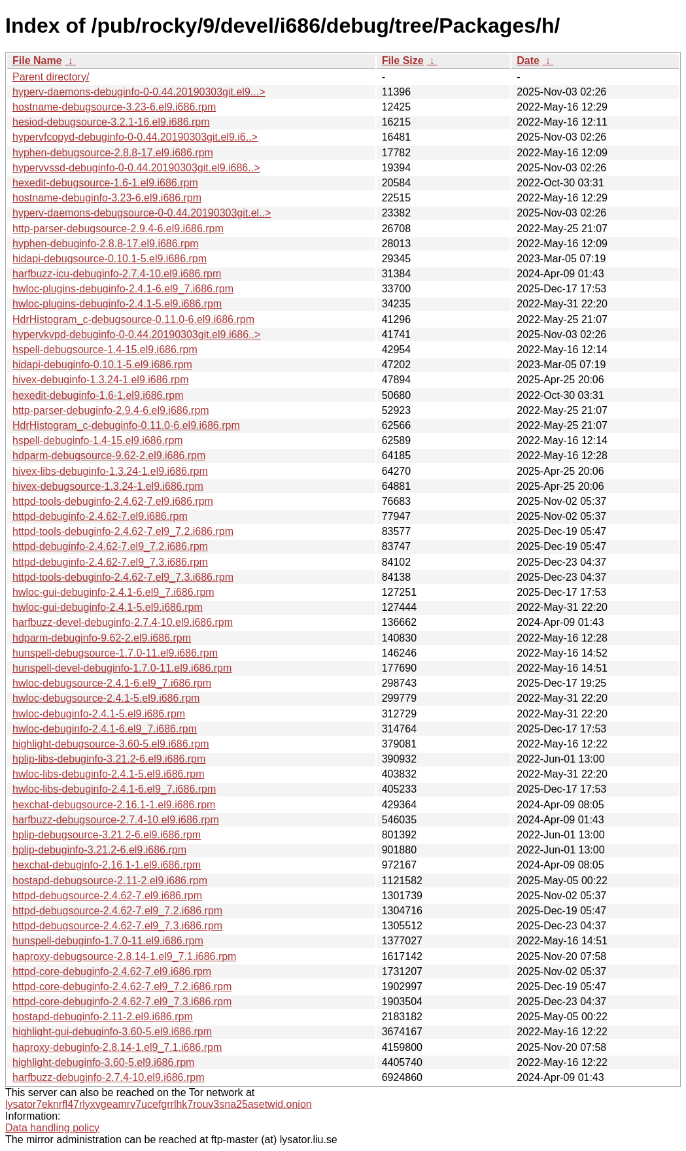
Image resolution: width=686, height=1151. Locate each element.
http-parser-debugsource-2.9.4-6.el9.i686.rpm (118, 228)
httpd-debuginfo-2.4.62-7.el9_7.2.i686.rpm (110, 546)
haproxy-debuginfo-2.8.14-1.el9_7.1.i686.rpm (117, 1047)
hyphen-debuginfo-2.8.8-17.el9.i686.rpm (105, 243)
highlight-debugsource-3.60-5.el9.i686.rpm (110, 743)
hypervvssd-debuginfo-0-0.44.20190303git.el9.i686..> (136, 167)
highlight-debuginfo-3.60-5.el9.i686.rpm (103, 1062)
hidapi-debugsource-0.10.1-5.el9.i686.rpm (109, 258)
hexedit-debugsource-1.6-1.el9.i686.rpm (105, 182)
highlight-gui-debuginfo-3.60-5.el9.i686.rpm (112, 1031)
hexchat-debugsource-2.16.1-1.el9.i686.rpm (113, 804)
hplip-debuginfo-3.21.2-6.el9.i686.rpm (99, 849)
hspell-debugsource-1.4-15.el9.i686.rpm (104, 349)
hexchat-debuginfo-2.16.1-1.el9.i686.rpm (106, 864)
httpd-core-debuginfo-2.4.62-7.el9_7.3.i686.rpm (122, 1001)
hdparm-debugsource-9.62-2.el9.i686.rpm (108, 455)
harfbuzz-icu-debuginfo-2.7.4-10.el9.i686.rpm (116, 273)
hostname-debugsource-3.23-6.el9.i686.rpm (114, 106)
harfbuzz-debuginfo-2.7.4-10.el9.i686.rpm (108, 1077)
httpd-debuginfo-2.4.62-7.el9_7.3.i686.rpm (110, 562)
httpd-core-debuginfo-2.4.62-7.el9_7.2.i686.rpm (122, 986)
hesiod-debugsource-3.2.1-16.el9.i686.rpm (111, 122)
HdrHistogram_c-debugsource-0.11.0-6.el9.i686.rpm (133, 319)
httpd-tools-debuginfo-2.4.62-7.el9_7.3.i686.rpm (122, 577)
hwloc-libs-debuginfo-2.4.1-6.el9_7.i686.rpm (114, 789)
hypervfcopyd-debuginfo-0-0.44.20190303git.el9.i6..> (135, 137)
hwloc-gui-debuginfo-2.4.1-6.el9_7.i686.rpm (113, 592)
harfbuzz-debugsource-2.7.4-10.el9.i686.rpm (115, 819)
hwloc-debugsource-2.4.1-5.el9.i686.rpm (105, 698)
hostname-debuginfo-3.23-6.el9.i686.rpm (106, 197)
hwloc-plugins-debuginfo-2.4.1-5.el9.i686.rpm (117, 303)
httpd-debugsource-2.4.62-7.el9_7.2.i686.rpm (117, 910)
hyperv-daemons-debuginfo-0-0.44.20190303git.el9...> (139, 91)
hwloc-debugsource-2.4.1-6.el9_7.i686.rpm (111, 683)
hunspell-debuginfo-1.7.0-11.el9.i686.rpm (107, 940)
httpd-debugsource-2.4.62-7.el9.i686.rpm (107, 895)
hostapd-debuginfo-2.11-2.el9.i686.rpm (102, 1016)
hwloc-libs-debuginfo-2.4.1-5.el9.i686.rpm (108, 774)
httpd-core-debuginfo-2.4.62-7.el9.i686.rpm (111, 971)
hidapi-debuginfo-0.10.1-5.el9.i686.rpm (102, 364)
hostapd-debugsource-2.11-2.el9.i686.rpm (109, 880)
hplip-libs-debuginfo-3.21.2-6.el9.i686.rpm (108, 758)
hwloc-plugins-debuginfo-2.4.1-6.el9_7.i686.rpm (122, 288)
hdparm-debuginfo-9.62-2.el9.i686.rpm (101, 638)
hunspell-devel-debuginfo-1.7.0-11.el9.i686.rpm (122, 668)
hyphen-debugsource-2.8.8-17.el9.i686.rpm (112, 152)
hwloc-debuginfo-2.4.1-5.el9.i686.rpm (98, 713)
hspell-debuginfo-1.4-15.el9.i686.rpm (97, 440)
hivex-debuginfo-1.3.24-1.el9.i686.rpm (100, 379)
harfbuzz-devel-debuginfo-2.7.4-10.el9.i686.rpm (122, 622)
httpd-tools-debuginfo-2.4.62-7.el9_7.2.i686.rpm (122, 531)
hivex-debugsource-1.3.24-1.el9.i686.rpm (107, 486)
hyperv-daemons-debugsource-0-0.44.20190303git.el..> (141, 212)
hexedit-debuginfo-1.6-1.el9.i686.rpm (98, 395)
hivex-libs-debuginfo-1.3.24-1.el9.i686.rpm (110, 471)
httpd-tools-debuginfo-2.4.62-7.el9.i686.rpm (112, 501)
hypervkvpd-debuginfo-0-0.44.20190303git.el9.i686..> (136, 334)
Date (528, 60)
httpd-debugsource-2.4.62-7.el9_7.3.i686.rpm (117, 925)
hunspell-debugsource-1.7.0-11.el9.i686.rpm (115, 653)
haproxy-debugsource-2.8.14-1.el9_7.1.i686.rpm (124, 956)
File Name (37, 60)
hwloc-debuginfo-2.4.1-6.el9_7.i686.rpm (104, 728)
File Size (403, 60)
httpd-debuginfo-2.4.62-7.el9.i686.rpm (100, 516)
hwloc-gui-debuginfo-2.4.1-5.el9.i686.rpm (107, 607)
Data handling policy (52, 1127)
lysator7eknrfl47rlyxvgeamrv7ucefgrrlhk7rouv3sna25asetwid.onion (158, 1104)
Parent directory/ (50, 76)
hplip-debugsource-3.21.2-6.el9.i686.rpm (106, 834)
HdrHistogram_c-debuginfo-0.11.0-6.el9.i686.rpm (126, 425)
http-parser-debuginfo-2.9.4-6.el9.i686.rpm (110, 410)
